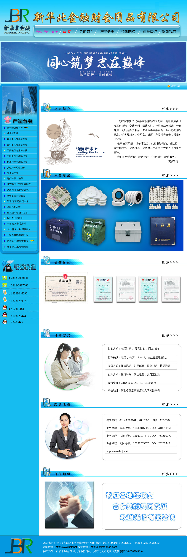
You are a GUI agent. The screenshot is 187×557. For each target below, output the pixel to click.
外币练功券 (12, 173)
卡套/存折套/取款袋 (16, 223)
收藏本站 (175, 86)
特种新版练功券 (15, 127)
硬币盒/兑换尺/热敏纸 (17, 246)
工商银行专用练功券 (17, 150)
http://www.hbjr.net (117, 451)
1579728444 (18, 316)
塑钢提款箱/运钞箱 (16, 195)
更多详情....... (175, 161)
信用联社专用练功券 (17, 162)
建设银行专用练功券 (17, 139)
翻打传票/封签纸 (15, 178)
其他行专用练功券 (16, 167)
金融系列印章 (13, 207)
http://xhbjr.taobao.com (104, 546)
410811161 (17, 308)
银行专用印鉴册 (15, 218)
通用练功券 (12, 133)
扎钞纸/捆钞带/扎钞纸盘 (19, 184)
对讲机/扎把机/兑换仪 (18, 241)
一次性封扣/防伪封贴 (17, 235)
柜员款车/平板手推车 (17, 212)
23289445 (17, 322)
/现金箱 (24, 201)
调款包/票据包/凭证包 (17, 190)
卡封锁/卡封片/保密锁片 (19, 229)
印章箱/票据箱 (14, 201)
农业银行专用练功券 (17, 145)
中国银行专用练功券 (17, 156)
